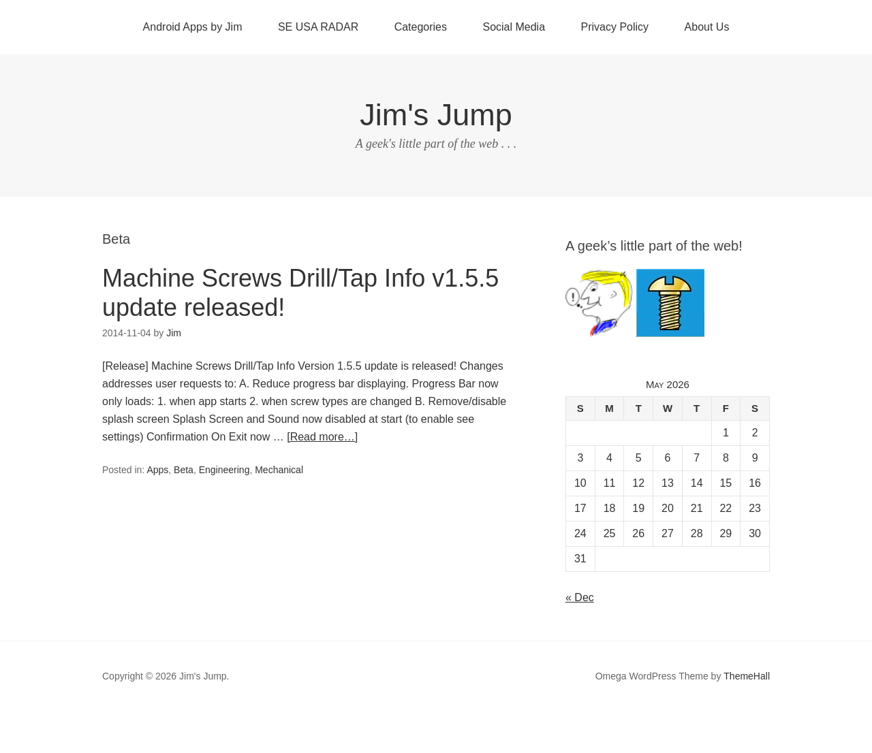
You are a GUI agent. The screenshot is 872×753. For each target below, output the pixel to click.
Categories (420, 27)
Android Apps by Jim (193, 27)
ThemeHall (746, 676)
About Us (707, 27)
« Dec (579, 597)
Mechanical (279, 469)
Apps (157, 469)
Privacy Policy (615, 27)
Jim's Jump (436, 114)
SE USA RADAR (318, 27)
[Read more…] (322, 437)
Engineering (224, 469)
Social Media (513, 27)
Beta (183, 469)
